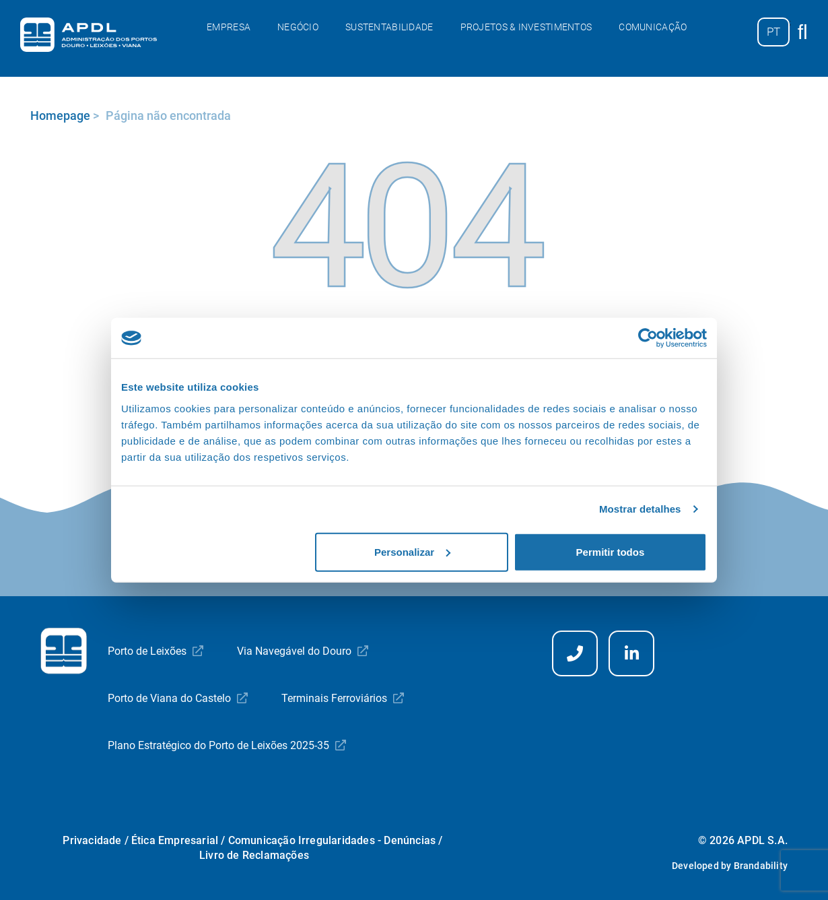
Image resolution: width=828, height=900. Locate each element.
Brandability (761, 865)
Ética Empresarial (174, 840)
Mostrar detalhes (640, 509)
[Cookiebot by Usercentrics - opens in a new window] (648, 338)
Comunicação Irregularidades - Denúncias (332, 840)
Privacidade (92, 840)
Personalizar (412, 551)
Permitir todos (610, 551)
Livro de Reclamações (254, 855)
